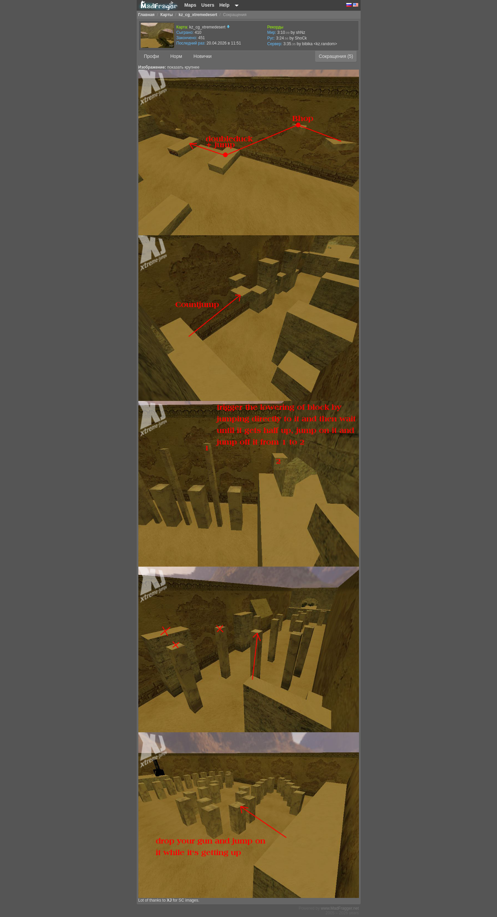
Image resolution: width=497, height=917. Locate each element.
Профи (151, 56)
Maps (190, 5)
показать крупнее (183, 67)
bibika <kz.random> (319, 43)
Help (224, 5)
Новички (203, 56)
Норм (176, 56)
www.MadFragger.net (340, 908)
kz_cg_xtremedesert (209, 27)
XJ (169, 900)
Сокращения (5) (336, 56)
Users (207, 5)
